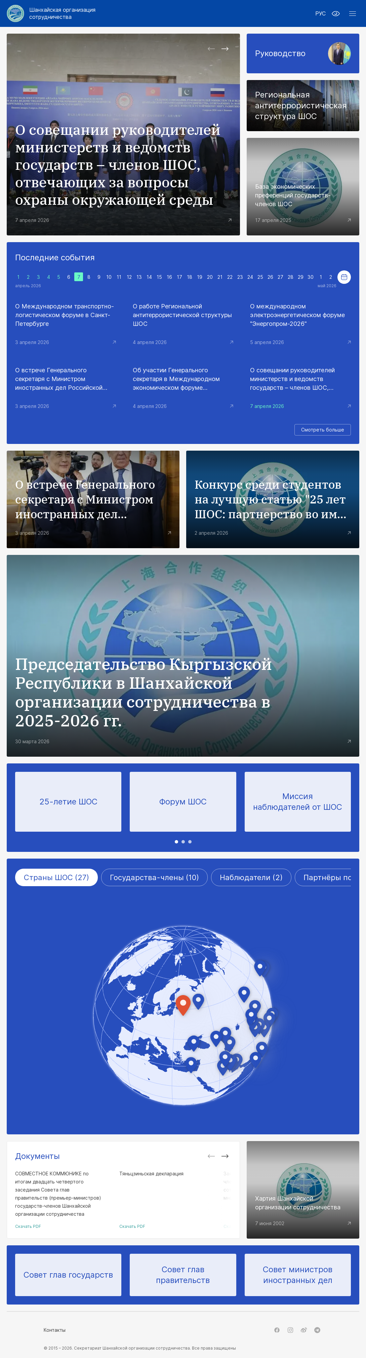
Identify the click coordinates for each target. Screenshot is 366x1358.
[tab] (176, 841)
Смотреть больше (322, 429)
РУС (320, 13)
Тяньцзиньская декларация (151, 1173)
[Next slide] (225, 48)
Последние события (55, 257)
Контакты (55, 1330)
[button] (352, 13)
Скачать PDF (28, 1226)
